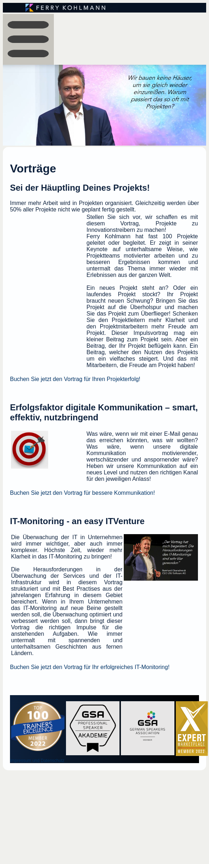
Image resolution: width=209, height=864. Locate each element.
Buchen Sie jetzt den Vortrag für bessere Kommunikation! (82, 493)
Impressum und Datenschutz (37, 760)
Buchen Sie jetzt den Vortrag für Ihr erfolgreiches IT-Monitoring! (89, 667)
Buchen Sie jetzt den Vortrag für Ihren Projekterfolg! (75, 379)
